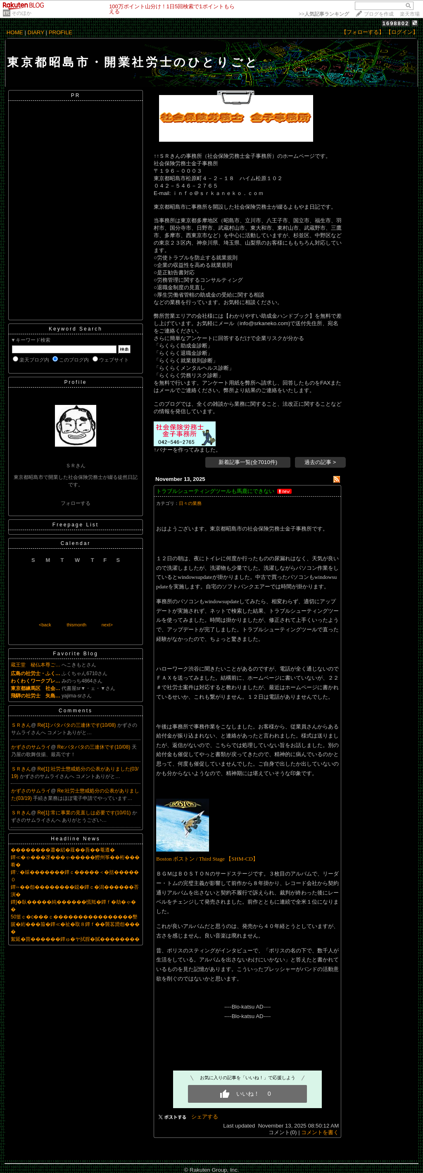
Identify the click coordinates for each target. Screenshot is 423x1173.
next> (107, 624)
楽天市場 (410, 14)
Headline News (75, 839)
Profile (75, 382)
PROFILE (60, 32)
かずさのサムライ (31, 747)
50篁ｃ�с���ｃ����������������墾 (74, 917)
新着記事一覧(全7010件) (248, 462)
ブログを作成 (379, 14)
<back (45, 624)
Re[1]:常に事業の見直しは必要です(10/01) (85, 813)
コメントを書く (320, 1132)
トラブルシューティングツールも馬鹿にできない (215, 491)
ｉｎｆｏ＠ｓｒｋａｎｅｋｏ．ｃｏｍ (217, 193)
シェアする (204, 1117)
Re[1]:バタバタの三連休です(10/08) (77, 725)
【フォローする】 (362, 32)
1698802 (396, 23)
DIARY (36, 32)
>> (324, 14)
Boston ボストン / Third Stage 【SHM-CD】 (207, 859)
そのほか (21, 13)
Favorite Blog (75, 654)
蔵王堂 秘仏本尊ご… (35, 665)
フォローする (75, 503)
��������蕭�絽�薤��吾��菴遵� (63, 850)
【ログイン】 (402, 32)
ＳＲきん (21, 725)
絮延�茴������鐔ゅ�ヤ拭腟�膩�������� (75, 939)
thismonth (76, 624)
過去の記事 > (320, 462)
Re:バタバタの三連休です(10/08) (94, 747)
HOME (15, 32)
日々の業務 (190, 503)
